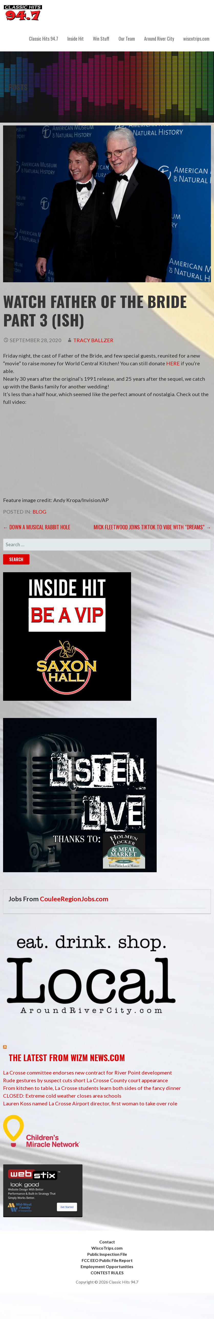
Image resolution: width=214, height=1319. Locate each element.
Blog (39, 511)
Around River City (159, 38)
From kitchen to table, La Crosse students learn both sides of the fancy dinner (92, 1088)
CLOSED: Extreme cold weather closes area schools (62, 1096)
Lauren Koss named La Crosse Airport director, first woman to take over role (90, 1103)
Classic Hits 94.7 (43, 38)
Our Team (127, 38)
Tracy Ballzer (93, 340)
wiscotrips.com (196, 38)
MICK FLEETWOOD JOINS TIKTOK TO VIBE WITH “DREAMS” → (152, 527)
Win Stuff (101, 38)
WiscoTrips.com (107, 1247)
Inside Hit (75, 38)
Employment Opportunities (107, 1266)
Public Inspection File (107, 1254)
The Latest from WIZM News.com (67, 1057)
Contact (107, 1241)
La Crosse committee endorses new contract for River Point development (87, 1072)
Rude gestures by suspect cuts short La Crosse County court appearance (85, 1080)
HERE (173, 363)
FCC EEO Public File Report (107, 1260)
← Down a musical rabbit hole (36, 527)
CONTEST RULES (107, 1272)
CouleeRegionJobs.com (74, 899)
